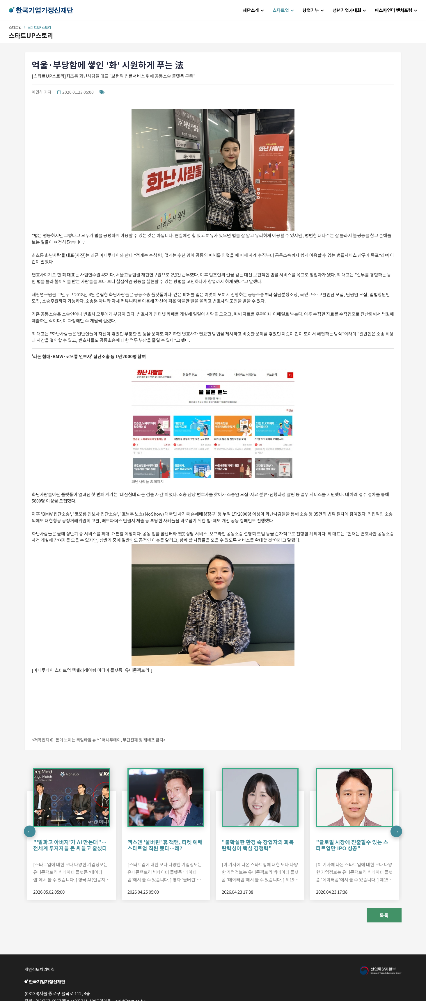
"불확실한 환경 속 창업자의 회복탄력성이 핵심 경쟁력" (258, 845)
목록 (384, 915)
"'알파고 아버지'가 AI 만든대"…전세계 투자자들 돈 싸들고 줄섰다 (70, 845)
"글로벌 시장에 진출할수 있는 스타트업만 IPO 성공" (352, 845)
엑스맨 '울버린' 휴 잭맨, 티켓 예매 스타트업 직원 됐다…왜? (165, 845)
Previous (30, 831)
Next (396, 831)
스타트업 (15, 27)
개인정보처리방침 (39, 969)
